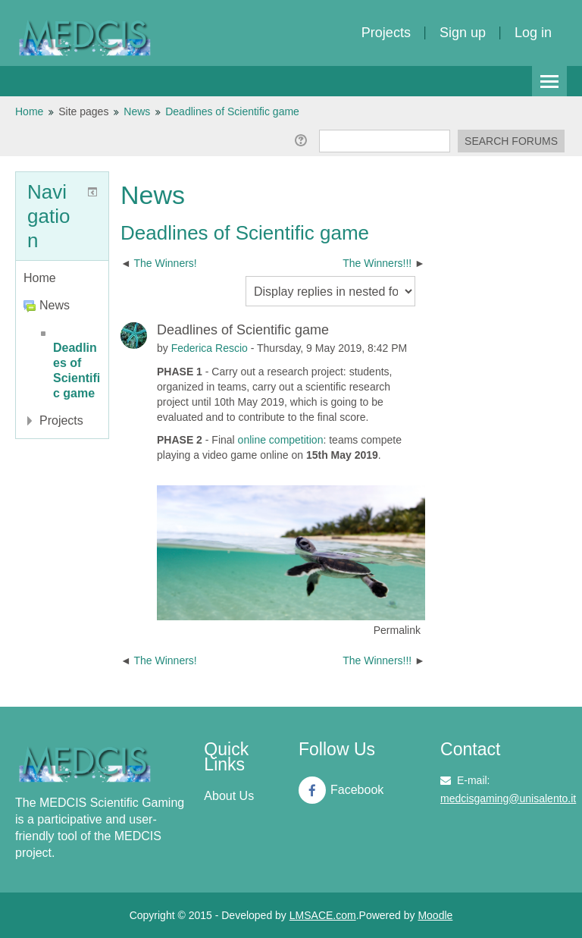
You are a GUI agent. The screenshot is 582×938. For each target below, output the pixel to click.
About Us (229, 795)
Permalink (397, 630)
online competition (281, 440)
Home (39, 277)
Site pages (83, 111)
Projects (386, 32)
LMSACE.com (322, 915)
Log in (533, 32)
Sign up (463, 32)
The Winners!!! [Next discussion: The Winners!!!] (379, 263)
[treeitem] (62, 278)
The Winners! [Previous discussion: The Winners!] (164, 263)
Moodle (435, 915)
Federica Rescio (209, 348)
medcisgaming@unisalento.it (508, 798)
